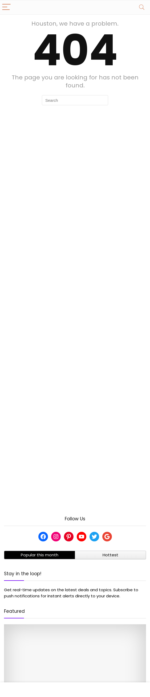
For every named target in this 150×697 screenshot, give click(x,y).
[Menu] (6, 7)
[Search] (141, 7)
